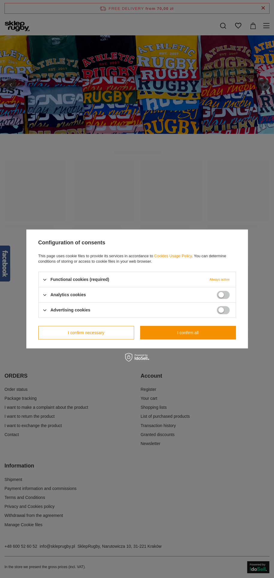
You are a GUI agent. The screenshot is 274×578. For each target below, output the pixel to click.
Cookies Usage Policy (173, 256)
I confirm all (188, 332)
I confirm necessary (86, 332)
